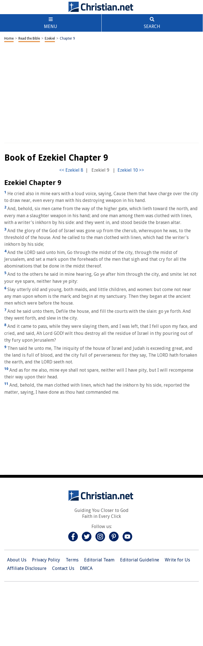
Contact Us (63, 568)
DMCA (86, 568)
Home (9, 38)
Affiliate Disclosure (26, 568)
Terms (72, 560)
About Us (16, 560)
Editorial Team (99, 560)
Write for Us (177, 560)
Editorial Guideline (139, 560)
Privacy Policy (46, 560)
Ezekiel (50, 38)
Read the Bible (29, 38)
